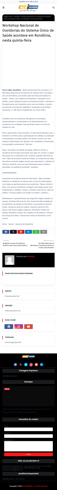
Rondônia (17, 16)
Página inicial (8, 16)
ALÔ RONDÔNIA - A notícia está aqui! (35, 486)
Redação (31, 256)
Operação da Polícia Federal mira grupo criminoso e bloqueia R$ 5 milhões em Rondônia (27, 411)
